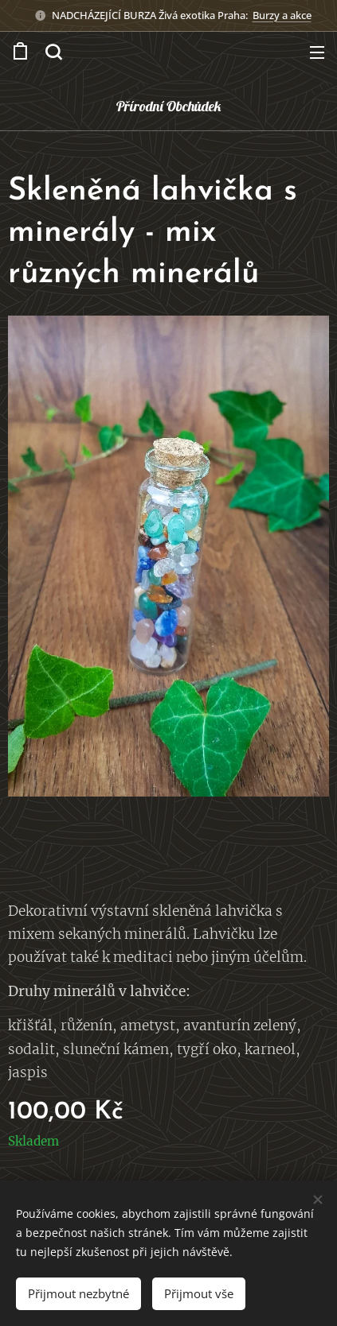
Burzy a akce (282, 15)
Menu (317, 52)
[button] (53, 52)
